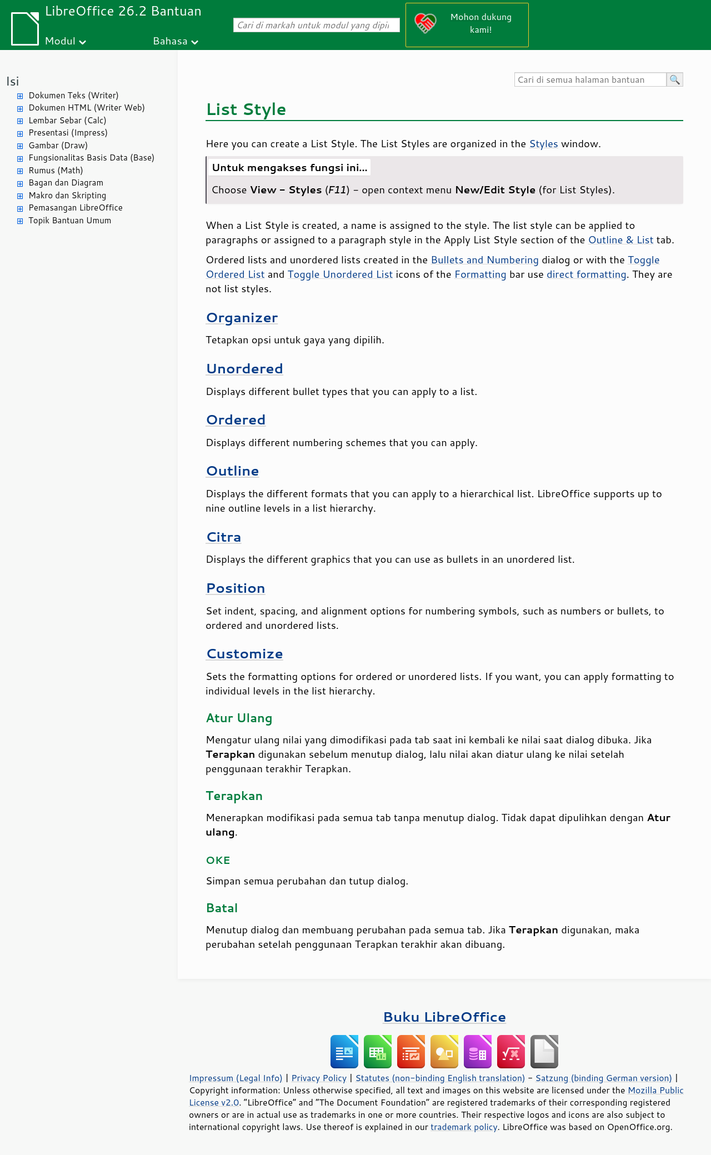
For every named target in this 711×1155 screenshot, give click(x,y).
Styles (543, 143)
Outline (232, 470)
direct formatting (587, 274)
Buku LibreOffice (445, 1016)
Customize (244, 653)
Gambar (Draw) (58, 145)
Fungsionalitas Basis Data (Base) (91, 157)
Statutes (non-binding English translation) (440, 1078)
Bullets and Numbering (484, 259)
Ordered (236, 419)
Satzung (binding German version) (604, 1078)
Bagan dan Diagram (65, 182)
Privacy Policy (319, 1078)
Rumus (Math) (55, 170)
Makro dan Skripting (67, 195)
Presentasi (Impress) (68, 132)
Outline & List (620, 239)
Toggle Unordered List (340, 274)
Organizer (242, 317)
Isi (12, 80)
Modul (60, 40)
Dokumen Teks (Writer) (73, 95)
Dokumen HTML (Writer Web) (86, 107)
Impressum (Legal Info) (236, 1078)
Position (236, 587)
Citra (224, 536)
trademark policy (463, 1127)
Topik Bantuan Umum (69, 220)
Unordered (244, 368)
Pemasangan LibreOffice (75, 207)
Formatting (480, 274)
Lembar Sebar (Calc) (67, 120)
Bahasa (169, 40)
